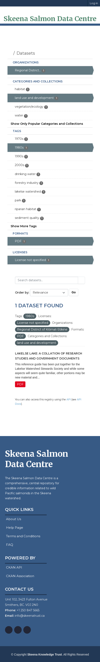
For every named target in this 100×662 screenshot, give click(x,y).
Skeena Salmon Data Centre (50, 19)
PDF (20, 384)
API (68, 399)
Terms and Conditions (22, 536)
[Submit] (81, 280)
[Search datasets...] (46, 280)
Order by (22, 292)
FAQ (9, 545)
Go (74, 292)
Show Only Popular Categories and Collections (47, 124)
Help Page (14, 528)
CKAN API (13, 567)
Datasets (25, 53)
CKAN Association (19, 576)
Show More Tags (24, 226)
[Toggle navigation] (5, 25)
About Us (13, 519)
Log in (94, 3)
